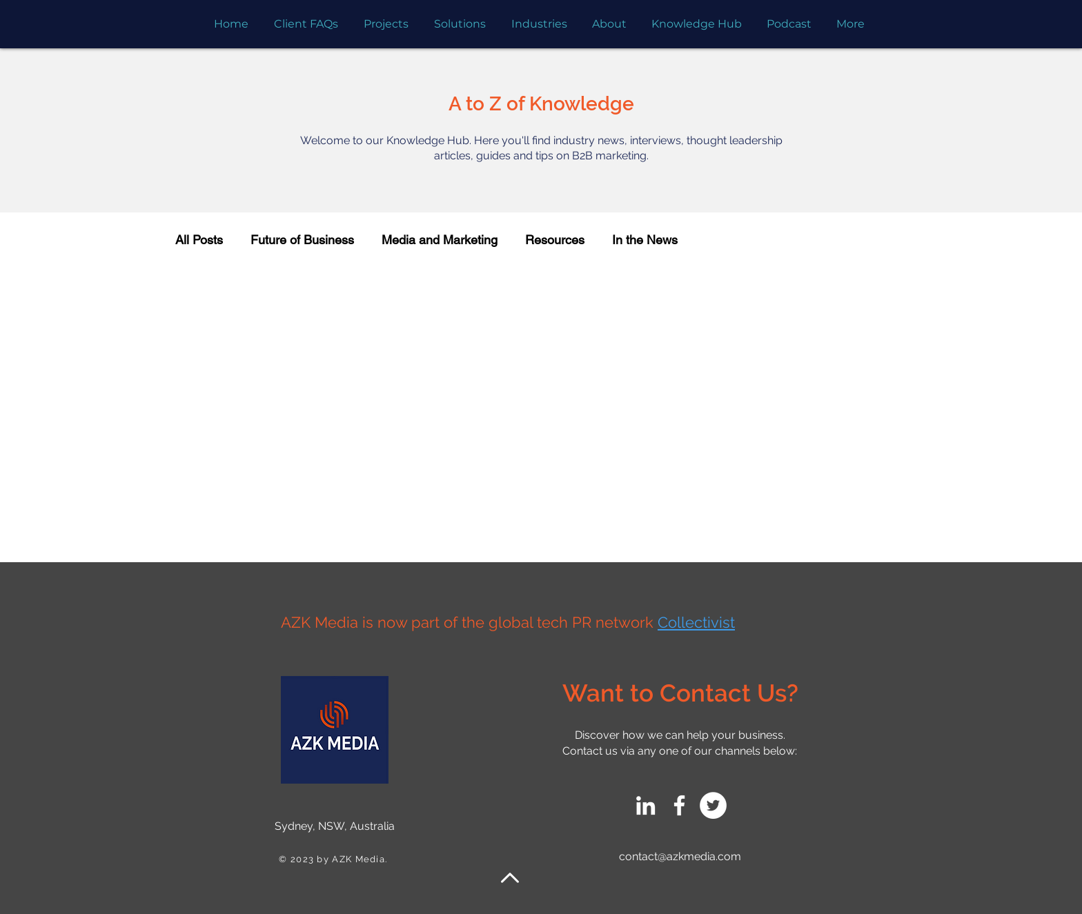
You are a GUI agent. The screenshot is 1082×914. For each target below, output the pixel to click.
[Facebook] (679, 805)
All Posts (199, 239)
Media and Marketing (440, 239)
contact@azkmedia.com (680, 856)
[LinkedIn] (645, 805)
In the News (645, 239)
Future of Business (302, 239)
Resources (554, 239)
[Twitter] (713, 805)
